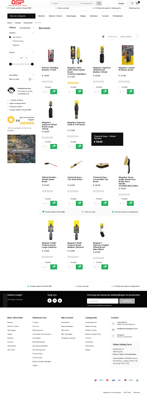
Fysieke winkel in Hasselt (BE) (20, 10)
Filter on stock (21, 81)
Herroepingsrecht (39, 351)
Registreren (65, 324)
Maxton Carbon (55, 17)
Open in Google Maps (127, 356)
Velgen (83, 17)
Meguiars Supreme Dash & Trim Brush (76, 125)
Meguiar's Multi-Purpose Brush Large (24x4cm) (49, 246)
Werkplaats (118, 17)
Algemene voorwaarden (112, 394)
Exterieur (94, 17)
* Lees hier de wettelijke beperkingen (99, 307)
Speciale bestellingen (40, 347)
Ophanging (71, 17)
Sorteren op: (113, 38)
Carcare (105, 17)
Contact (35, 324)
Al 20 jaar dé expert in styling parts (108, 10)
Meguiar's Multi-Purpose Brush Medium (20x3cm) (76, 246)
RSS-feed (127, 394)
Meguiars (16, 47)
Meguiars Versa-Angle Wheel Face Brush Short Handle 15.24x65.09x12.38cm (128, 183)
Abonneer (127, 302)
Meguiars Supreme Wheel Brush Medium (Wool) (102, 71)
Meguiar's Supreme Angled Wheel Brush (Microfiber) (101, 247)
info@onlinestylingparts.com (127, 330)
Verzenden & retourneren (42, 336)
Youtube (60, 301)
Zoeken (99, 3)
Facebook (49, 301)
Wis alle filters (25, 29)
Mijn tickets (65, 332)
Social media (37, 359)
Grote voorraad (63, 10)
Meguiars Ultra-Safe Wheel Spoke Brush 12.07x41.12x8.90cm (77, 72)
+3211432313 (122, 324)
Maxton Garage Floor (93, 336)
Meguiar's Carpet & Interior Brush (127, 70)
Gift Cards (11, 351)
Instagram (55, 301)
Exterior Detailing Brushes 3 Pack (50, 70)
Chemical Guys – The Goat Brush (75, 180)
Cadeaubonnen (91, 324)
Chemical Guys (18, 43)
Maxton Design (90, 328)
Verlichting (89, 344)
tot (21, 59)
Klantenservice (134, 10)
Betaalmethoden (39, 344)
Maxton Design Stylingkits (42, 363)
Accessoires (28, 24)
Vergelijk (46, 89)
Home (9, 24)
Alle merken (17, 39)
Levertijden (37, 340)
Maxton (41, 17)
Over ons (36, 328)
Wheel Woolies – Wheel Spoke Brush (50, 181)
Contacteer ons (23, 95)
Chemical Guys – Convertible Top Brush (100, 181)
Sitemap (136, 394)
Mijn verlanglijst (66, 336)
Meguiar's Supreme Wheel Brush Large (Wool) (49, 127)
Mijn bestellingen (67, 328)
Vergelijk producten (68, 340)
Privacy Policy (37, 355)
